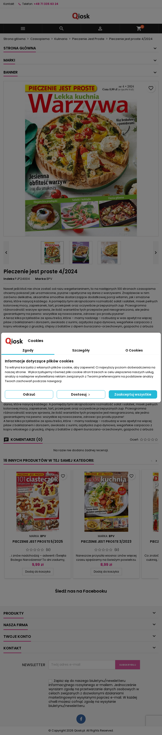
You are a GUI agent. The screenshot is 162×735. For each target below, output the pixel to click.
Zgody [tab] (27, 350)
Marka (40, 279)
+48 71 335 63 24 (46, 4)
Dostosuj (81, 394)
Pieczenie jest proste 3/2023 (106, 541)
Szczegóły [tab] (81, 350)
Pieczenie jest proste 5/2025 (37, 541)
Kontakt (8, 4)
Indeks (8, 279)
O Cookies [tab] (134, 350)
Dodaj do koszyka (37, 572)
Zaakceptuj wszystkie (132, 394)
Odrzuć (29, 394)
